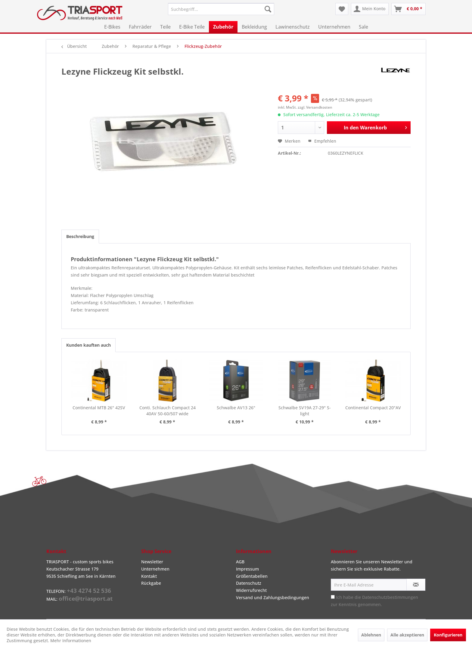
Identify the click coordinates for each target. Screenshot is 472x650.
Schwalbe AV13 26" (236, 407)
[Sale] (363, 26)
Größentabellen (252, 576)
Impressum (247, 569)
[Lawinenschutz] (292, 26)
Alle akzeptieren (407, 635)
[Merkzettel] (341, 9)
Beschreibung (80, 236)
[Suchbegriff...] (221, 9)
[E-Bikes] (112, 26)
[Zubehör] (223, 26)
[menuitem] (221, 9)
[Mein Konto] (370, 9)
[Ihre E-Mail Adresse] (369, 585)
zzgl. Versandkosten (315, 107)
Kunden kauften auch (88, 345)
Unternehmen (155, 569)
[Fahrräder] (140, 26)
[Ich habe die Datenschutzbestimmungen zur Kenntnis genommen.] (333, 597)
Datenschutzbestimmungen (390, 597)
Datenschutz (248, 583)
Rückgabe (151, 583)
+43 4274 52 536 (89, 591)
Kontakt (149, 576)
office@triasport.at (86, 598)
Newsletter (152, 562)
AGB (240, 562)
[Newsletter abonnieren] (415, 585)
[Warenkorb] (408, 9)
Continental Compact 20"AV (373, 407)
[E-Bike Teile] (192, 26)
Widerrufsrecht (251, 590)
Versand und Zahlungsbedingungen (272, 597)
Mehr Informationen (70, 640)
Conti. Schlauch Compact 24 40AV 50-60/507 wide (167, 410)
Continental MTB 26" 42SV (99, 407)
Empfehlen (322, 141)
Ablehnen (371, 635)
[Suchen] (268, 9)
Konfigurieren (448, 635)
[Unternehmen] (334, 26)
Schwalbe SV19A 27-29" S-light (304, 410)
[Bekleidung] (254, 26)
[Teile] (165, 26)
